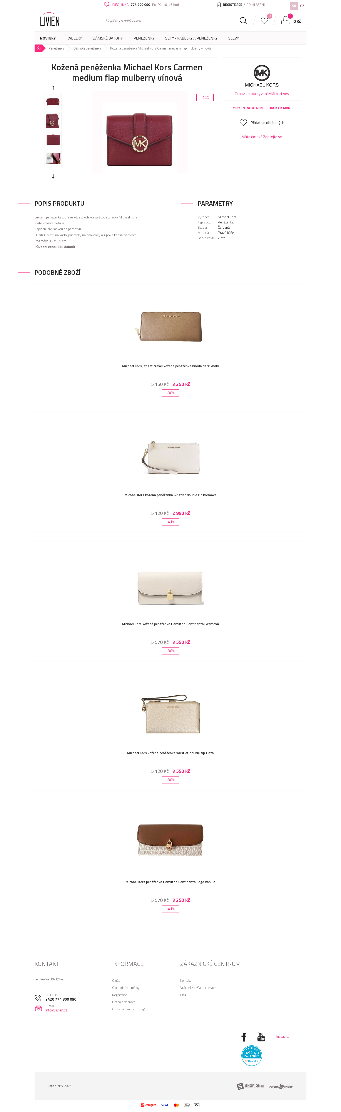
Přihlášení (255, 4)
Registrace (119, 990)
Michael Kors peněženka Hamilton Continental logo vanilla (170, 878)
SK (294, 6)
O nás (116, 975)
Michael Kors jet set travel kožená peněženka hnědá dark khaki (170, 365)
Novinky (48, 38)
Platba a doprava (123, 997)
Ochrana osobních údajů (128, 1004)
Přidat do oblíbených (267, 123)
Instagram (283, 1031)
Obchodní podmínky (125, 983)
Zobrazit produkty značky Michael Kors (262, 93)
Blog (183, 990)
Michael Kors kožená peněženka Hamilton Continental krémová (170, 622)
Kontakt (185, 975)
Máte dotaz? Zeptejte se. (261, 137)
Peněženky (144, 40)
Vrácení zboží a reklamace (198, 983)
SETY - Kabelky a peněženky (191, 38)
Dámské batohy (108, 38)
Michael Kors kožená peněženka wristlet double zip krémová (171, 494)
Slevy (233, 38)
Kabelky (74, 40)
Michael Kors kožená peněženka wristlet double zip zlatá (170, 750)
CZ (302, 6)
